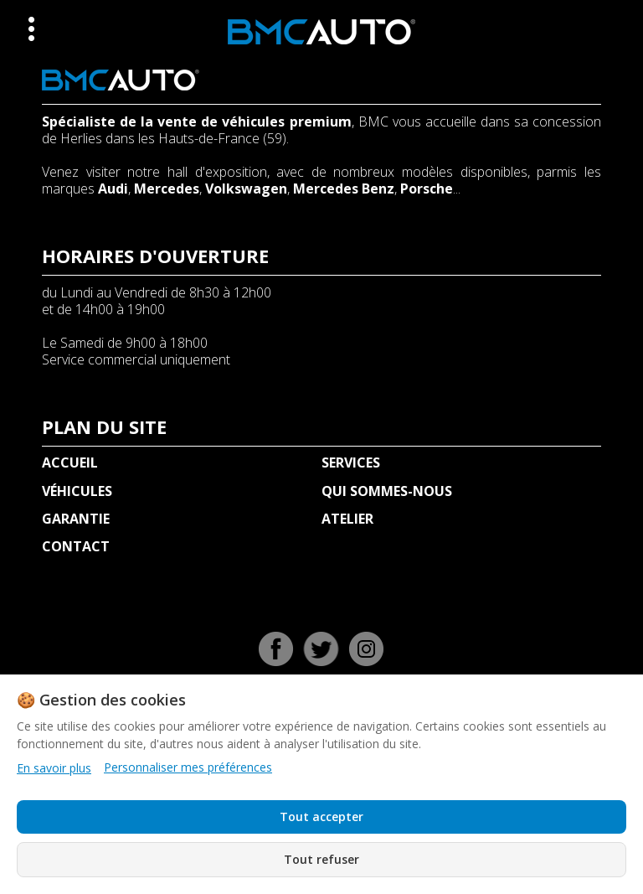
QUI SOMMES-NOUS (387, 491)
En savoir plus (54, 768)
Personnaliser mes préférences (188, 767)
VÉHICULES (77, 491)
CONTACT (76, 546)
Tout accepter (321, 816)
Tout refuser (321, 859)
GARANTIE (76, 518)
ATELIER (347, 518)
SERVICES (351, 462)
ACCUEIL (70, 462)
